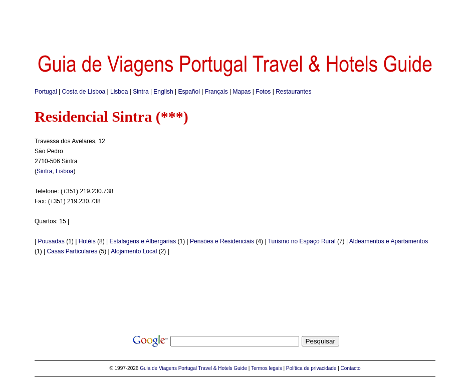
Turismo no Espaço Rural (302, 241)
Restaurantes (293, 91)
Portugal (46, 91)
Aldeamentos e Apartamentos (388, 241)
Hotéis (87, 241)
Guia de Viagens (158, 368)
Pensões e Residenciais (222, 241)
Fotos (263, 91)
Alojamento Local (134, 251)
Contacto (351, 368)
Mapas (242, 91)
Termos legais (266, 368)
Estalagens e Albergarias (142, 241)
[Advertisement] (235, 22)
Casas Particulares (72, 251)
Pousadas (51, 241)
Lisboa (119, 91)
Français (216, 91)
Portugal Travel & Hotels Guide (212, 368)
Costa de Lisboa (84, 91)
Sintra (140, 91)
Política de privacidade (311, 368)
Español (189, 91)
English (163, 91)
